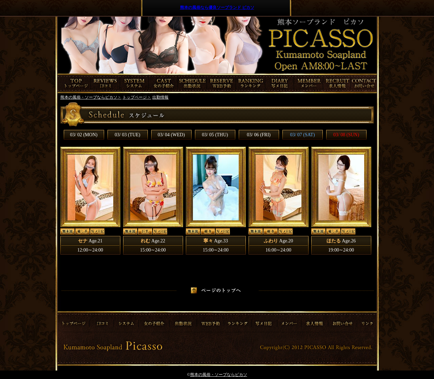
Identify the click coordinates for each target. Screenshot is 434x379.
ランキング (250, 83)
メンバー (308, 83)
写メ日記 (279, 83)
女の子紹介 (163, 83)
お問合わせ (364, 83)
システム (134, 83)
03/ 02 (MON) (84, 134)
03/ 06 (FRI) (259, 134)
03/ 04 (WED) (171, 134)
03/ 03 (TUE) (127, 134)
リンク (366, 321)
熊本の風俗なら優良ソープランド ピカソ (217, 7)
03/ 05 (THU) (215, 134)
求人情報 (337, 83)
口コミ (105, 83)
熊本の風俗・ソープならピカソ (218, 374)
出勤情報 (192, 83)
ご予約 (221, 83)
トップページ (74, 83)
